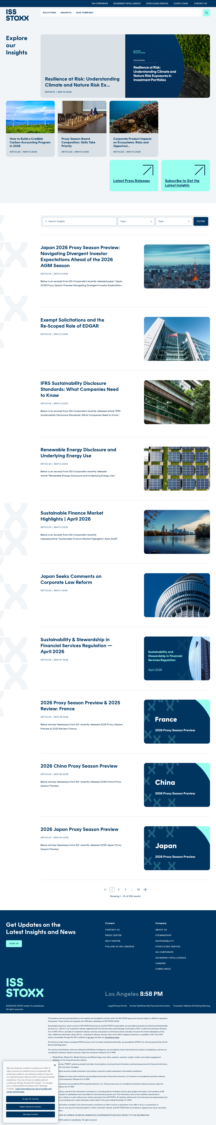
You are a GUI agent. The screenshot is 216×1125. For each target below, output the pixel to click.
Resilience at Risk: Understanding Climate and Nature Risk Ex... (82, 82)
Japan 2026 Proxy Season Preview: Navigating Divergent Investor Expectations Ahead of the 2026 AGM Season (80, 256)
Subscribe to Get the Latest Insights (185, 175)
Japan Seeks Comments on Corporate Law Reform (71, 579)
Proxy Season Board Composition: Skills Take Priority (78, 142)
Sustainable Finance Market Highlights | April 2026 (71, 516)
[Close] (55, 1074)
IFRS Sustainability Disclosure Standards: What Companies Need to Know (79, 389)
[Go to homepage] (25, 987)
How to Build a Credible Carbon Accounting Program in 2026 (30, 142)
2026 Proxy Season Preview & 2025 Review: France (80, 706)
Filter (201, 221)
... (132, 889)
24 (138, 889)
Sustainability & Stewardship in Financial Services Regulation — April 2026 (76, 645)
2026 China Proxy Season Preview (79, 766)
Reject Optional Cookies (30, 1116)
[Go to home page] (19, 15)
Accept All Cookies (30, 1108)
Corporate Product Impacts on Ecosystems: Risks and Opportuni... (132, 142)
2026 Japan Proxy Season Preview (79, 829)
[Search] (206, 12)
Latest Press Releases (133, 173)
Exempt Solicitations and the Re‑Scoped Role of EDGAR (72, 323)
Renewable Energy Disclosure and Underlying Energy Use (78, 452)
